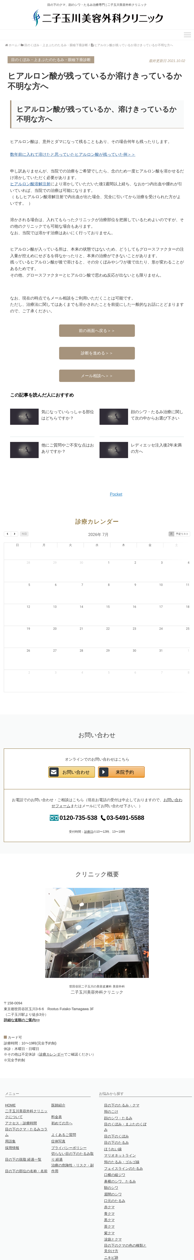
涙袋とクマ (113, 1215)
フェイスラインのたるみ (123, 1144)
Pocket (116, 494)
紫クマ (109, 1209)
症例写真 (58, 1117)
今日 (24, 533)
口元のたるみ (114, 1177)
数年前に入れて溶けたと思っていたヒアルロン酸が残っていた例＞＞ (72, 154)
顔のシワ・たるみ (118, 1094)
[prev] (7, 533)
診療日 (88, 807)
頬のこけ (111, 1087)
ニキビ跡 (111, 1233)
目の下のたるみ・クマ (121, 1081)
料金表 (56, 1093)
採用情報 (12, 1124)
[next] (14, 533)
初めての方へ (61, 1099)
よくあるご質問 (63, 1110)
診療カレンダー (51, 1030)
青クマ (109, 1189)
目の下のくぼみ (116, 1112)
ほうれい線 (113, 1125)
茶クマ (109, 1202)
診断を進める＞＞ (97, 353)
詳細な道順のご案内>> (22, 996)
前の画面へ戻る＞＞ (97, 330)
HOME (10, 1081)
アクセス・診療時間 (21, 1099)
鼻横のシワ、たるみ (120, 1157)
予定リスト (182, 533)
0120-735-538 (73, 793)
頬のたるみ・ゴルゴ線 (121, 1138)
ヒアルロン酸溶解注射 (30, 184)
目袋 (107, 1240)
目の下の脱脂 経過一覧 (23, 1135)
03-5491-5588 (120, 793)
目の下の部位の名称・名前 (26, 1147)
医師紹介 (58, 1081)
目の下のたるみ (116, 1118)
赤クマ (109, 1183)
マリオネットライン (120, 1131)
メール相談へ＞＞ (97, 376)
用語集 (10, 1117)
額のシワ (111, 1163)
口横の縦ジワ (114, 1151)
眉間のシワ (113, 1170)
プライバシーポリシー (69, 1124)
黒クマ (109, 1196)
